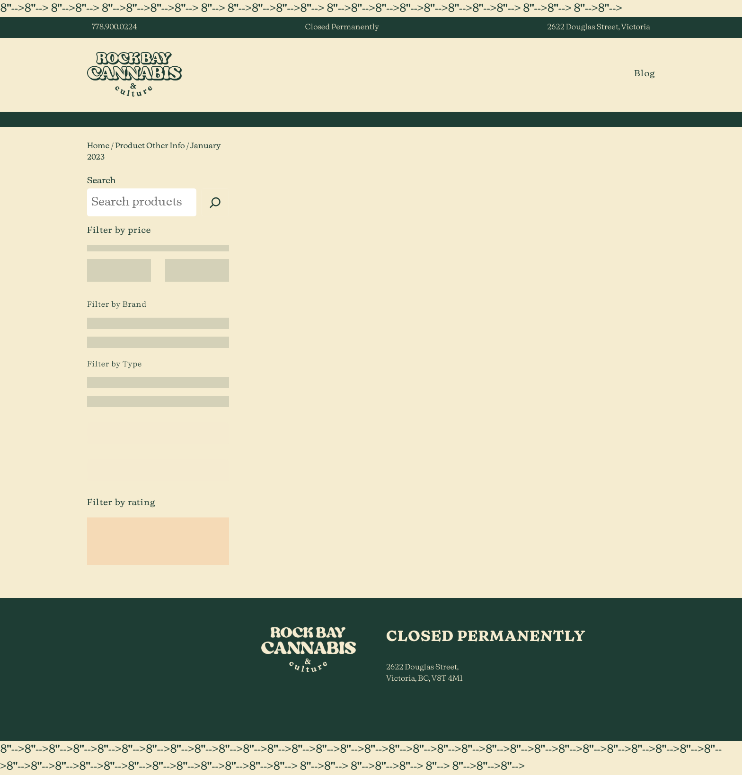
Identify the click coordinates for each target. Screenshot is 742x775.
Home (98, 146)
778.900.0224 (114, 27)
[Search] (215, 202)
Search (101, 181)
